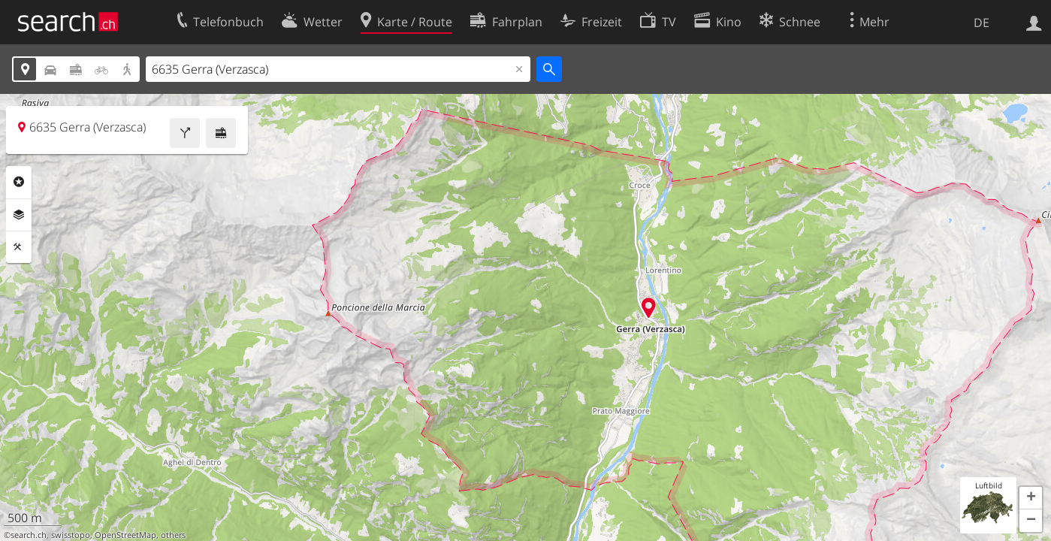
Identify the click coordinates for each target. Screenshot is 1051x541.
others (173, 535)
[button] (1030, 498)
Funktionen (19, 247)
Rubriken (19, 182)
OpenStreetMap (125, 535)
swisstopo (70, 535)
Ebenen (19, 215)
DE (981, 22)
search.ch (29, 535)
